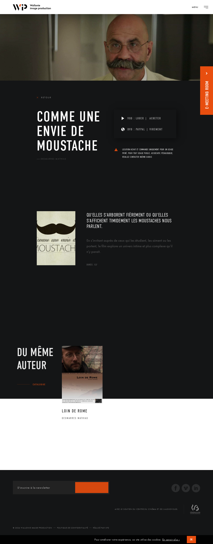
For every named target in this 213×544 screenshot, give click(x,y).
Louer (140, 118)
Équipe (63, 187)
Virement (156, 129)
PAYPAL (140, 129)
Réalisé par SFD (101, 528)
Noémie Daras (146, 157)
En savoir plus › (171, 539)
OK (191, 539)
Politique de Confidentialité (72, 528)
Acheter (155, 118)
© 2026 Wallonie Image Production (32, 528)
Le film (43, 187)
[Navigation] (196, 7)
